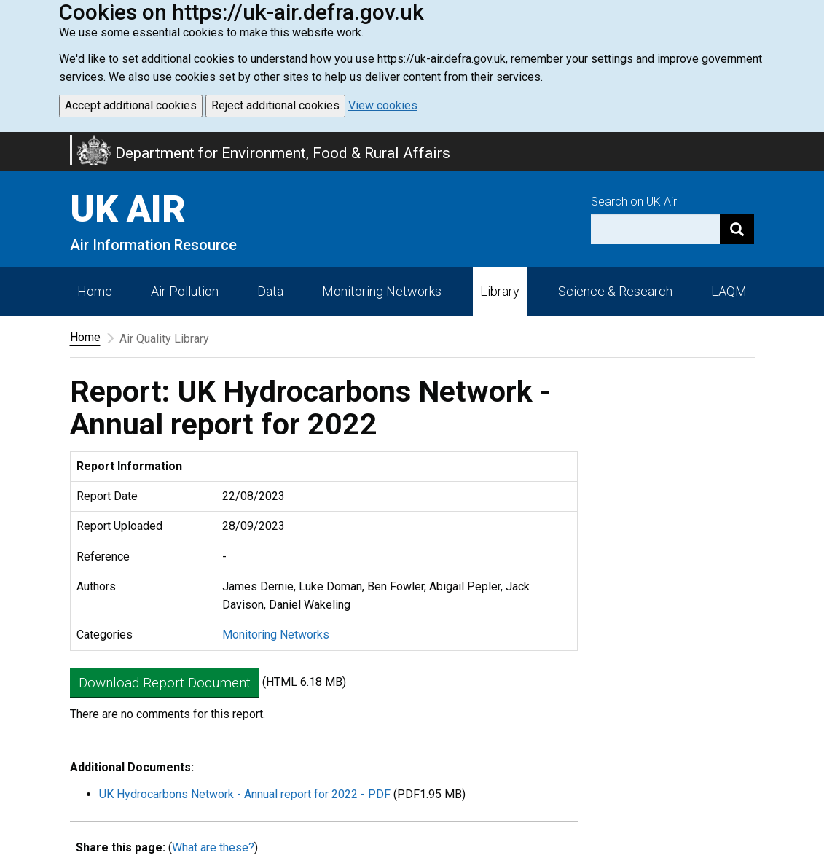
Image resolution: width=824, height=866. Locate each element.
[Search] (737, 229)
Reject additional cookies (275, 105)
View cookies (382, 105)
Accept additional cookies (131, 105)
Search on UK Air (634, 201)
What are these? (213, 847)
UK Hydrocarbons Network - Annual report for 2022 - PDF (245, 794)
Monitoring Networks (275, 634)
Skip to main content (9, 141)
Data (270, 291)
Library (499, 291)
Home (94, 291)
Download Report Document (165, 682)
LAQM (729, 291)
